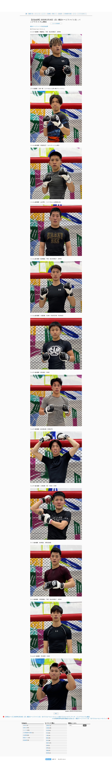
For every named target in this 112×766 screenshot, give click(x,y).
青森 (47, 750)
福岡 (47, 745)
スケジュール (37, 13)
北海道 (47, 727)
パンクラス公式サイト (81, 13)
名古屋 (47, 730)
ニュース (43, 13)
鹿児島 (47, 752)
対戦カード (54, 13)
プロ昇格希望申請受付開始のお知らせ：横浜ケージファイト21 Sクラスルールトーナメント (79, 718)
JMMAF (48, 725)
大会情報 (48, 13)
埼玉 (47, 732)
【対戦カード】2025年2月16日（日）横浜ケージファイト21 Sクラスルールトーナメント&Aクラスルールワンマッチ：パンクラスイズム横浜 (47, 716)
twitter (48, 759)
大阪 (47, 735)
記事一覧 (30, 13)
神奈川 (56, 713)
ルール (74, 13)
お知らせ (25, 727)
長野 (47, 747)
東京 (47, 740)
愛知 (47, 737)
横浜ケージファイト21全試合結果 (39, 26)
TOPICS (25, 725)
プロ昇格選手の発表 (67, 13)
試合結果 (60, 13)
